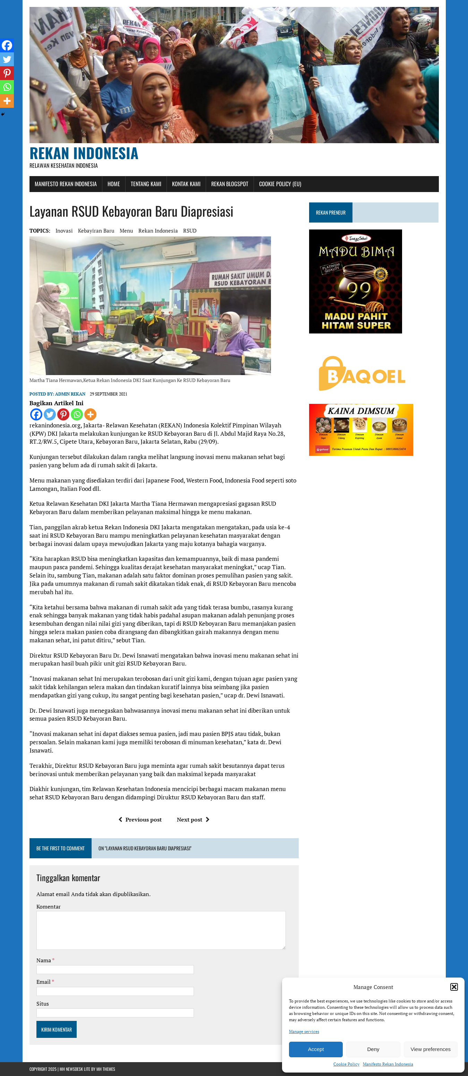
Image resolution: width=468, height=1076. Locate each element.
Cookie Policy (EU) (280, 184)
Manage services (304, 1031)
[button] (454, 986)
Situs (42, 1003)
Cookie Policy (346, 1064)
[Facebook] (36, 414)
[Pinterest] (63, 414)
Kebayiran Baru (96, 230)
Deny (373, 1049)
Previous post (140, 819)
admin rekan (70, 394)
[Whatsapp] (77, 414)
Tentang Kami (146, 184)
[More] (90, 414)
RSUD (190, 230)
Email (44, 982)
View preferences (431, 1049)
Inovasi (64, 230)
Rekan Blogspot (229, 184)
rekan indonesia (158, 230)
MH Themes (105, 1069)
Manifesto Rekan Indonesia (388, 1064)
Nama (44, 960)
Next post (193, 819)
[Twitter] (50, 414)
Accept (316, 1049)
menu (126, 230)
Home (114, 184)
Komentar (48, 906)
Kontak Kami (186, 184)
